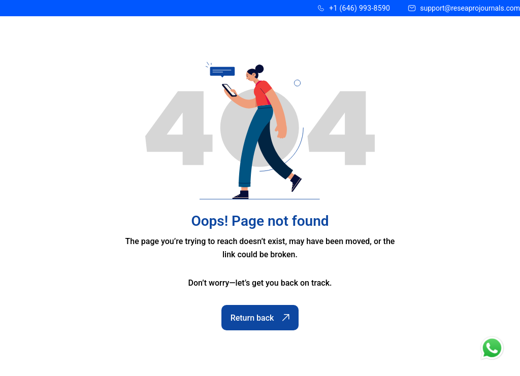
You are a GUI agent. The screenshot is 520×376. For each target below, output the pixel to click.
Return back (260, 318)
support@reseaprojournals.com (470, 8)
